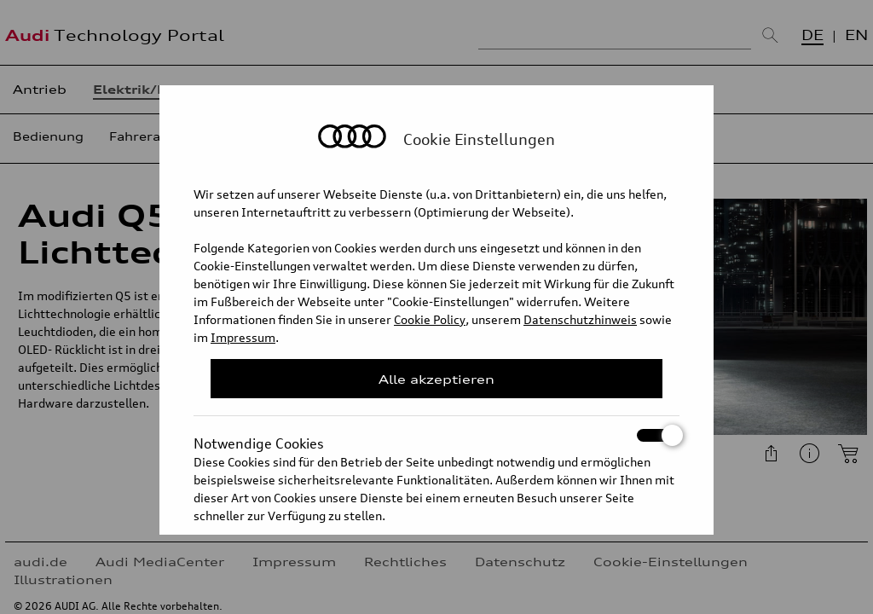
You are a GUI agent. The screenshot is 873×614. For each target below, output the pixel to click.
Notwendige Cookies (436, 435)
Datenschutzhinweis (580, 319)
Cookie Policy (429, 319)
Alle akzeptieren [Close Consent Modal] (436, 379)
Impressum (243, 337)
